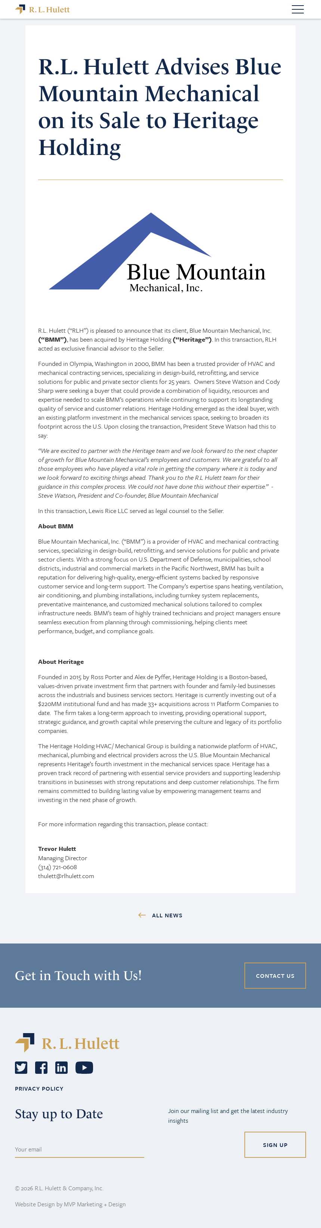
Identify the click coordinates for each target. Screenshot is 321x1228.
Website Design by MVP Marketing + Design (70, 1204)
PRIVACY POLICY (39, 1088)
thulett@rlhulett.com (66, 875)
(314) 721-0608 (57, 866)
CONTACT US (275, 975)
